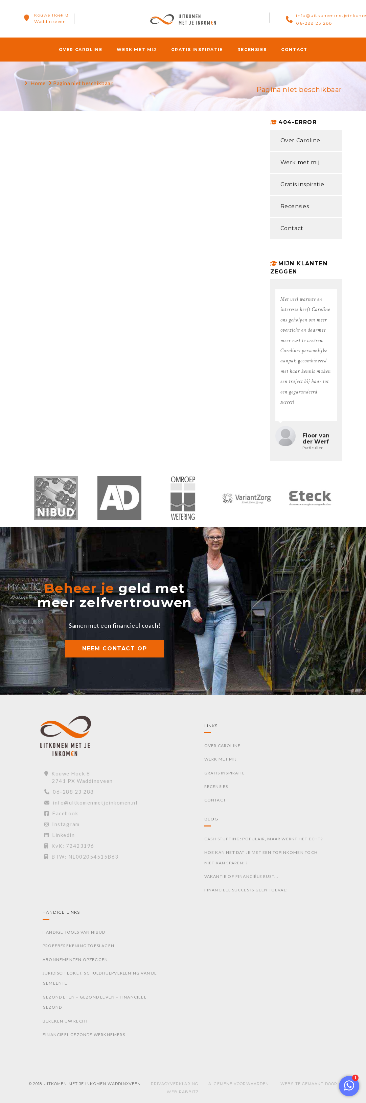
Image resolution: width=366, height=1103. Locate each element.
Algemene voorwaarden (238, 1083)
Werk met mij (136, 49)
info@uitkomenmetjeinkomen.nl (91, 802)
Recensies (252, 49)
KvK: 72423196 (69, 846)
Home (38, 83)
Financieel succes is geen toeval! (246, 889)
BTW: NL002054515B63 (81, 857)
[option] (56, 501)
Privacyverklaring (175, 1083)
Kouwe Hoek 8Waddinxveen (51, 18)
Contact (294, 49)
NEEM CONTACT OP (114, 648)
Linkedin (59, 835)
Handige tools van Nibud (74, 932)
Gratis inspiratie (197, 49)
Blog (211, 818)
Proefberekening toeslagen (78, 945)
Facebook (61, 813)
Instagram (62, 824)
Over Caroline (80, 49)
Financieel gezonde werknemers (84, 1034)
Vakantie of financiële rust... (241, 876)
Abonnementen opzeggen (75, 959)
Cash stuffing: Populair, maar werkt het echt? (263, 838)
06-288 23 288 (314, 23)
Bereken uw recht (65, 1021)
